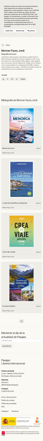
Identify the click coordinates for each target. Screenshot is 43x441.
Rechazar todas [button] (20, 30)
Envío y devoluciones (8, 397)
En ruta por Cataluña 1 (8, 306)
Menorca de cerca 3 (8, 148)
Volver (5, 45)
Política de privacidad (8, 403)
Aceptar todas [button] (9, 30)
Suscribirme (6, 346)
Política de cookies (8, 400)
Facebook (15, 411)
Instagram (5, 411)
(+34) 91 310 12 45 (7, 391)
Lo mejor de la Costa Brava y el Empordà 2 (14, 203)
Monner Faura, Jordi (8, 153)
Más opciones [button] (31, 30)
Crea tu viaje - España (8, 252)
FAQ (2, 407)
